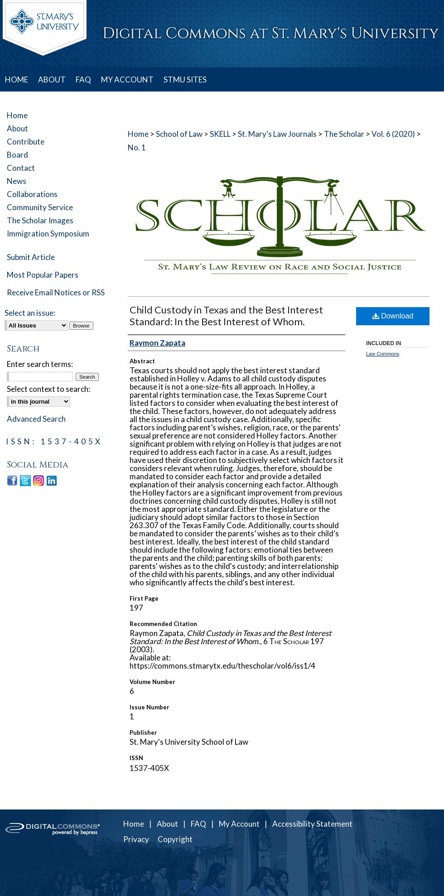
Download (393, 316)
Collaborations (32, 194)
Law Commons (382, 353)
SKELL (220, 134)
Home (138, 134)
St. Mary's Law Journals (277, 134)
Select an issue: (30, 313)
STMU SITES (185, 79)
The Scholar (344, 134)
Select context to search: (48, 389)
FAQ (198, 824)
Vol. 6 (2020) (393, 134)
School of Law (179, 134)
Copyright (175, 839)
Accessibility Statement (312, 824)
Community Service (40, 207)
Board (17, 154)
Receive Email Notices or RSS (56, 292)
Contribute (25, 141)
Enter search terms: (40, 364)
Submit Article (31, 257)
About (17, 128)
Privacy (136, 839)
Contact (21, 168)
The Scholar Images (40, 220)
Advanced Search (36, 419)
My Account (239, 824)
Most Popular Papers (42, 274)
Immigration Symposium (48, 233)
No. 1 (137, 147)
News (16, 181)
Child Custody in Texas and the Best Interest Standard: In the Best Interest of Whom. (226, 315)
